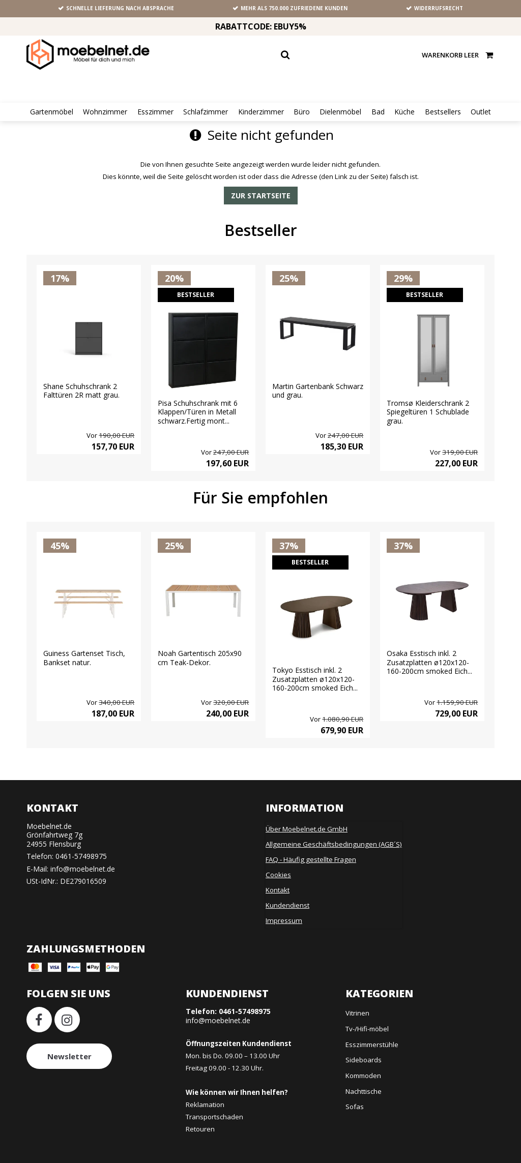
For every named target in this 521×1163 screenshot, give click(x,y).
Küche (404, 111)
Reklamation (205, 1097)
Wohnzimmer (105, 111)
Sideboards (363, 1052)
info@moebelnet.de (82, 862)
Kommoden (363, 1068)
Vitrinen (357, 1005)
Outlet (481, 111)
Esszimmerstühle (371, 1037)
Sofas (354, 1099)
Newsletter (69, 1049)
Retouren (200, 1121)
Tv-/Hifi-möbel (367, 1021)
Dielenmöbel (340, 111)
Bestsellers (443, 111)
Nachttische (363, 1084)
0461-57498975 (81, 849)
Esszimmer (155, 111)
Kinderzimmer (261, 111)
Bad (378, 111)
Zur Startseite (261, 195)
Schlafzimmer (205, 111)
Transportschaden (214, 1109)
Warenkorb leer (458, 54)
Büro (302, 111)
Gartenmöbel (51, 111)
